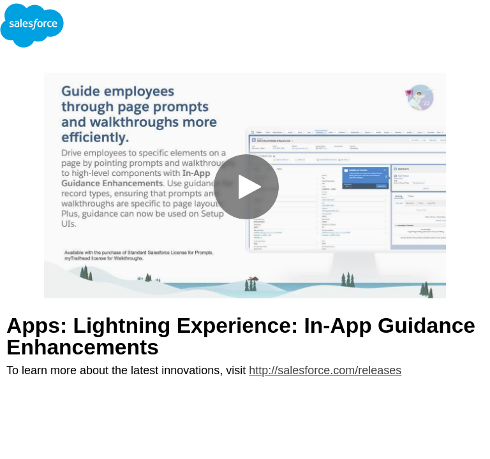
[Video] (245, 185)
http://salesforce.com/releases (325, 370)
